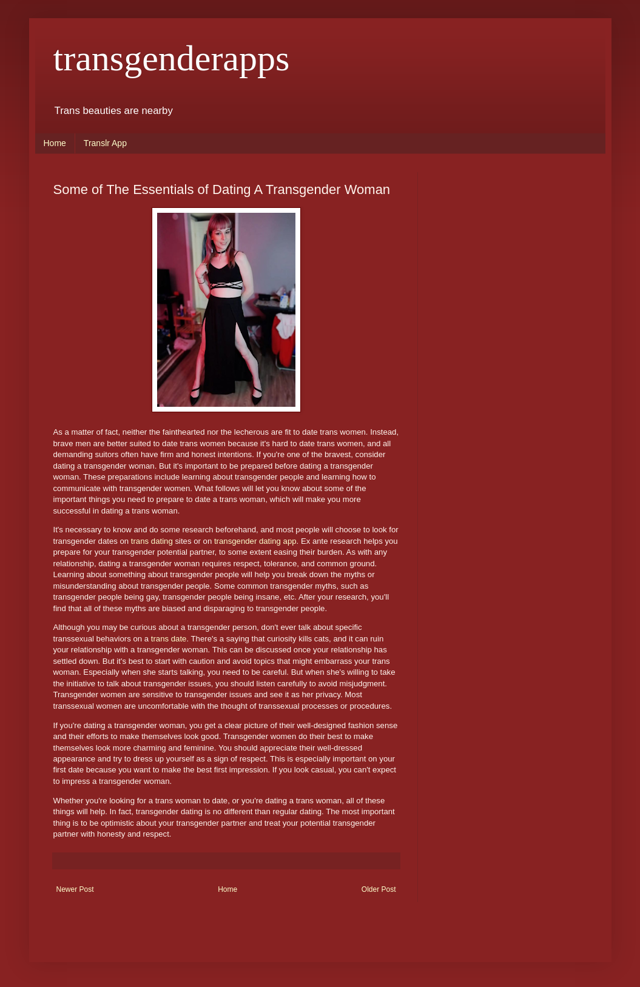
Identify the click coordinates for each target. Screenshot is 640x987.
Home (55, 143)
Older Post (379, 889)
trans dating (152, 541)
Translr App (105, 143)
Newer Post (75, 889)
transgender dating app (255, 541)
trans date (169, 638)
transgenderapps (171, 58)
